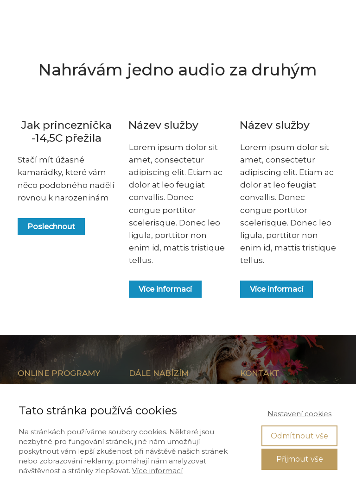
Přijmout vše (299, 459)
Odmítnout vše (299, 435)
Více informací (157, 470)
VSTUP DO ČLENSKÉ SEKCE (278, 16)
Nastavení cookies (299, 413)
